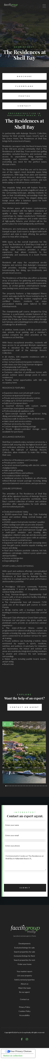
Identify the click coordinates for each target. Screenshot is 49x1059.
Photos (16, 96)
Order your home (24, 964)
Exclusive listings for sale (24, 948)
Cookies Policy (24, 1011)
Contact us (24, 999)
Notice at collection (12, 1056)
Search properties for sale (24, 952)
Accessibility (24, 1015)
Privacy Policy (24, 1007)
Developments (25, 943)
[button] (5, 724)
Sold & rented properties (24, 980)
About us (24, 984)
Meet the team (24, 988)
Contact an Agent (23, 707)
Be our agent (24, 992)
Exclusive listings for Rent (24, 956)
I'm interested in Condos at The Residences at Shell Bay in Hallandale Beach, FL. (25, 861)
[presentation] (24, 878)
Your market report (24, 971)
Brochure (17, 76)
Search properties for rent (24, 960)
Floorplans (18, 86)
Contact (16, 106)
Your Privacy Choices (20, 1051)
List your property (24, 975)
